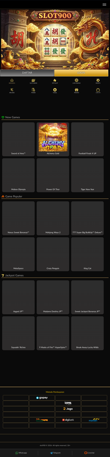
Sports (98, 81)
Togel (55, 90)
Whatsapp (21, 453)
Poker (33, 90)
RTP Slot (55, 81)
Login (81, 73)
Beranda (12, 81)
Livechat (89, 453)
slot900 (43, 445)
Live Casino (76, 81)
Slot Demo (33, 81)
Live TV (98, 90)
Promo (76, 90)
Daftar (27, 73)
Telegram (55, 453)
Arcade (11, 90)
